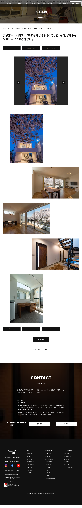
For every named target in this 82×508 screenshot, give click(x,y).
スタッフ (47, 483)
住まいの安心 (48, 477)
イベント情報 (41, 5)
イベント (47, 485)
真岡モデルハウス (31, 480)
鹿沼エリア (48, 472)
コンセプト (27, 5)
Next (46, 352)
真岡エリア (48, 469)
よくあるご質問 (68, 466)
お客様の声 (48, 480)
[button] (18, 83)
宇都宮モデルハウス (31, 477)
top (28, 466)
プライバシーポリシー (69, 483)
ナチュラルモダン (31, 49)
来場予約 (19, 5)
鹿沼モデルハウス (31, 483)
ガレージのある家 (50, 49)
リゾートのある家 (11, 49)
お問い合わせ (67, 472)
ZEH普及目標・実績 (50, 494)
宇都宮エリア (48, 466)
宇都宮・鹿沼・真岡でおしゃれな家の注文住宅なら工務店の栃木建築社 (12, 487)
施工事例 (34, 5)
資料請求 (9, 5)
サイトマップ (67, 480)
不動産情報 (58, 5)
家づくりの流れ (49, 474)
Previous (37, 352)
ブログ (47, 491)
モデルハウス (50, 5)
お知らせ (47, 488)
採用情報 (66, 477)
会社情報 (65, 5)
